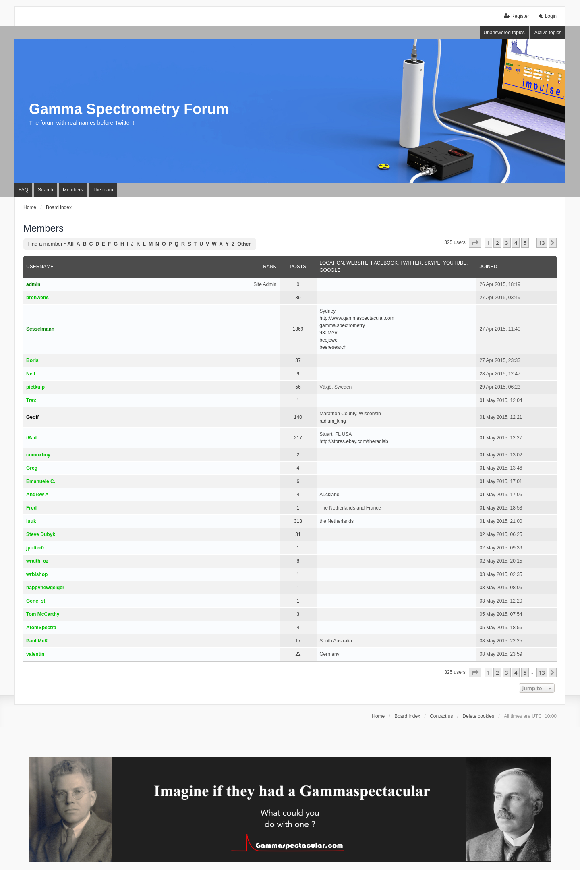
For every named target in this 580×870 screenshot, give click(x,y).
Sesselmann (40, 329)
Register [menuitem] (516, 16)
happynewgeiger (45, 587)
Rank (269, 266)
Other (244, 244)
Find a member (44, 244)
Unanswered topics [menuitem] (504, 32)
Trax (31, 400)
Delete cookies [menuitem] (478, 716)
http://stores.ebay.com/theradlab (353, 441)
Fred (31, 508)
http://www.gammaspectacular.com (356, 318)
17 (297, 641)
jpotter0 (35, 548)
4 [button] (515, 242)
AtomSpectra (41, 627)
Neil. (31, 374)
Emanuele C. (40, 481)
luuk (31, 521)
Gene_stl (36, 601)
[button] (475, 243)
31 (297, 534)
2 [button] (497, 242)
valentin (35, 654)
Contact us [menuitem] (441, 716)
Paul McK (37, 641)
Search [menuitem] (45, 190)
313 (298, 521)
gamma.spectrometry (342, 325)
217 (298, 438)
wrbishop (37, 574)
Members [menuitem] (73, 190)
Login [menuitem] (547, 16)
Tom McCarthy (42, 614)
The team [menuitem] (103, 190)
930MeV (328, 333)
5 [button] (525, 242)
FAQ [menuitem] (23, 190)
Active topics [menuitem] (547, 32)
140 (298, 417)
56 (297, 387)
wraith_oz (37, 561)
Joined (488, 266)
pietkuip (35, 387)
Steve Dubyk (40, 534)
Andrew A (37, 494)
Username (40, 266)
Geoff (32, 417)
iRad (31, 438)
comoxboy (38, 455)
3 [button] (506, 242)
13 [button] (542, 242)
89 (297, 297)
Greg (31, 468)
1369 (298, 329)
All (70, 244)
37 (297, 360)
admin (33, 284)
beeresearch (332, 347)
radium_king (332, 421)
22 (297, 654)
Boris (32, 360)
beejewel (328, 340)
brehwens (37, 297)
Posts (298, 266)
